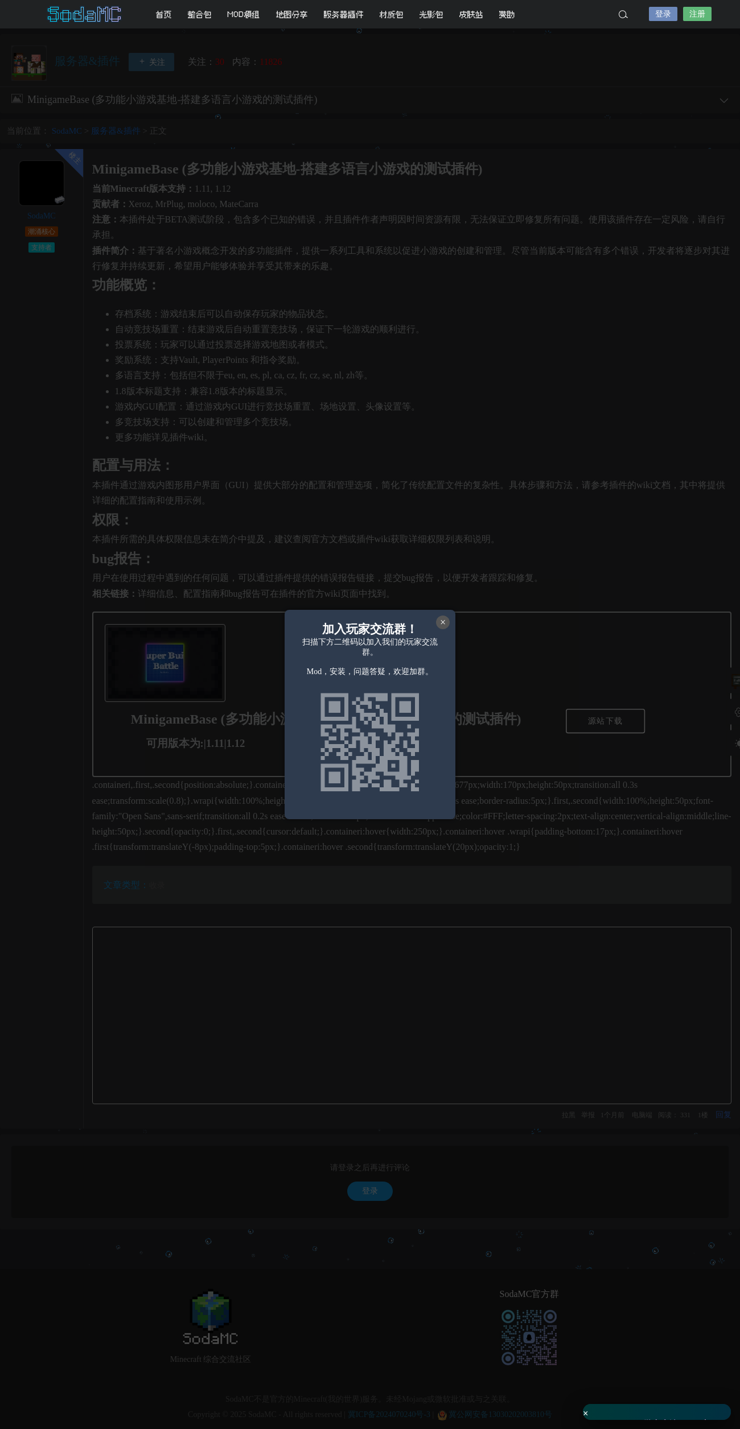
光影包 (431, 14)
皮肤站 (471, 14)
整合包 (200, 14)
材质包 (392, 14)
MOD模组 (244, 14)
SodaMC (85, 14)
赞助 (507, 14)
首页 (164, 14)
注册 (697, 14)
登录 (663, 14)
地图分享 (292, 14)
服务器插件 (344, 14)
